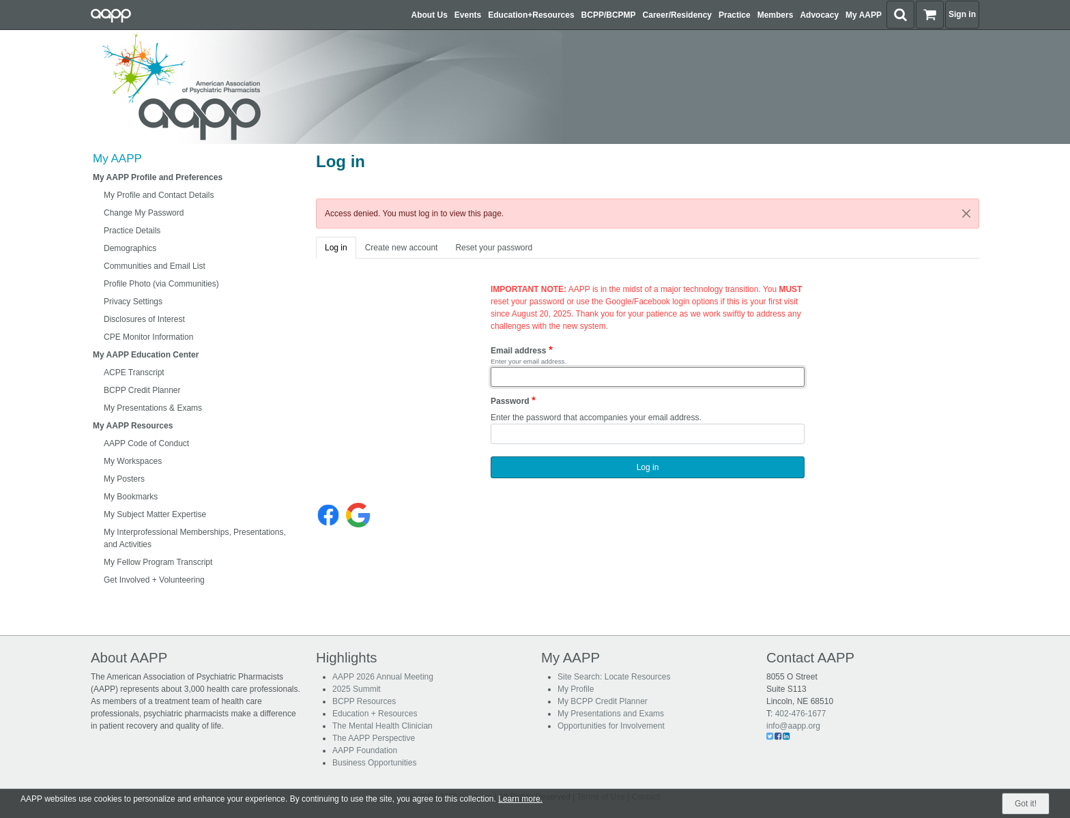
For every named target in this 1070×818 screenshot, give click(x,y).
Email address (518, 350)
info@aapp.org (793, 726)
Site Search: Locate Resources (614, 677)
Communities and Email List (154, 266)
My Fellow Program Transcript (158, 562)
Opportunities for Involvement (611, 726)
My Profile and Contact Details (159, 195)
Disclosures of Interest (144, 319)
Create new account (401, 247)
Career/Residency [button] (677, 15)
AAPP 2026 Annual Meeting (382, 677)
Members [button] (775, 15)
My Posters (124, 479)
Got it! (1026, 803)
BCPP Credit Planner (142, 390)
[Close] (966, 213)
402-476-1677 (800, 713)
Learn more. (520, 799)
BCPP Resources (364, 701)
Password (510, 401)
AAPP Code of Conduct (146, 443)
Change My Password (144, 213)
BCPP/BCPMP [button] (608, 15)
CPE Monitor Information (148, 337)
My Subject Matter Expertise (155, 514)
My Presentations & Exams (153, 408)
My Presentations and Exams (611, 713)
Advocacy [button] (819, 15)
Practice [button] (735, 15)
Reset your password (493, 247)
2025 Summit (356, 689)
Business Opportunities (374, 763)
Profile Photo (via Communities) (161, 284)
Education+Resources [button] (531, 15)
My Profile (576, 689)
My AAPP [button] (863, 15)
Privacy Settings (133, 301)
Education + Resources (374, 713)
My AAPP (117, 158)
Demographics (130, 248)
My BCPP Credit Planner (603, 701)
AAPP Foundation (364, 750)
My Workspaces (133, 461)
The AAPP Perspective (373, 738)
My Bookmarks (131, 496)
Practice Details (132, 230)
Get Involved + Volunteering (154, 580)
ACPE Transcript (134, 372)
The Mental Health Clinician (382, 726)
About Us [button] (429, 15)
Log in (336, 247)
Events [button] (467, 15)
